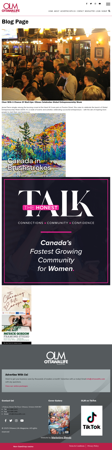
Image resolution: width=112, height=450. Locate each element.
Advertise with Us (68, 11)
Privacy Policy (93, 446)
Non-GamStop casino (23, 446)
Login (98, 11)
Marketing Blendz (61, 437)
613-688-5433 (12, 409)
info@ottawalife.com (95, 379)
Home (50, 11)
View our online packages (16, 386)
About (56, 11)
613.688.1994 (12, 412)
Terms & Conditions (77, 446)
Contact (80, 11)
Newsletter (90, 11)
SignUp (104, 11)
